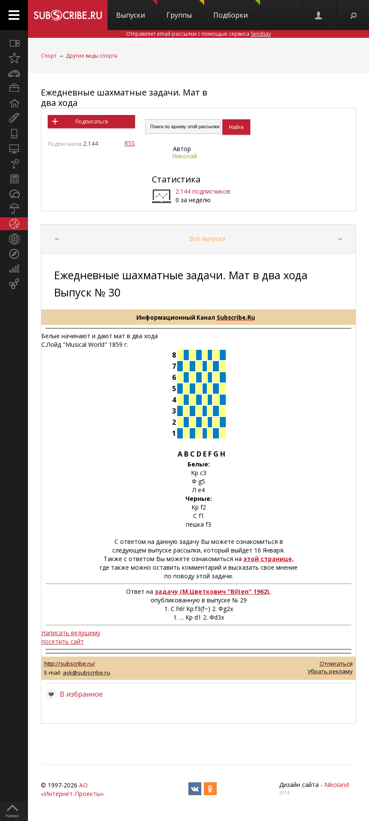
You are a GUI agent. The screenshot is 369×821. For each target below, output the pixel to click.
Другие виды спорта (91, 55)
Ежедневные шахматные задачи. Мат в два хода (124, 97)
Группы (185, 10)
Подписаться (91, 121)
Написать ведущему (70, 633)
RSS (129, 143)
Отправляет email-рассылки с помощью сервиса (198, 33)
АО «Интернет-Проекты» (72, 789)
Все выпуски (207, 239)
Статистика (176, 179)
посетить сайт (62, 641)
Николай (184, 156)
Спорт (48, 55)
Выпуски (136, 10)
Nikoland (336, 785)
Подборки (236, 10)
